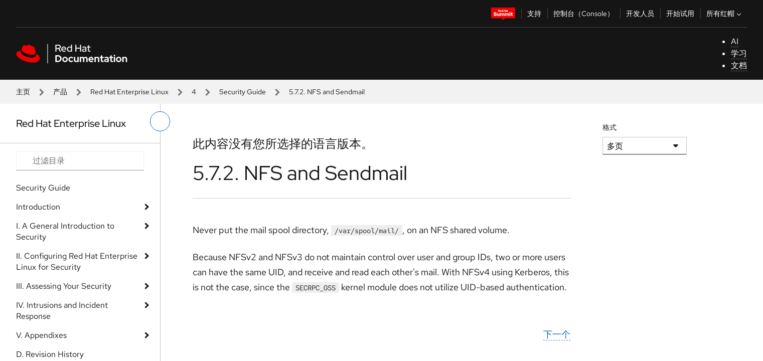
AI (734, 41)
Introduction (38, 207)
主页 (23, 91)
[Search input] (80, 160)
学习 (739, 53)
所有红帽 (724, 13)
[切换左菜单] (160, 121)
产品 (60, 91)
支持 (534, 13)
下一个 (556, 334)
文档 (739, 65)
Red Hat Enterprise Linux (129, 91)
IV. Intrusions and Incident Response (62, 310)
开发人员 (640, 13)
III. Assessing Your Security (63, 286)
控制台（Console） (583, 13)
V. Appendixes (41, 335)
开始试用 (680, 13)
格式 (609, 127)
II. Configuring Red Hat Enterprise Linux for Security (76, 261)
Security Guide (242, 91)
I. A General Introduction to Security (65, 231)
